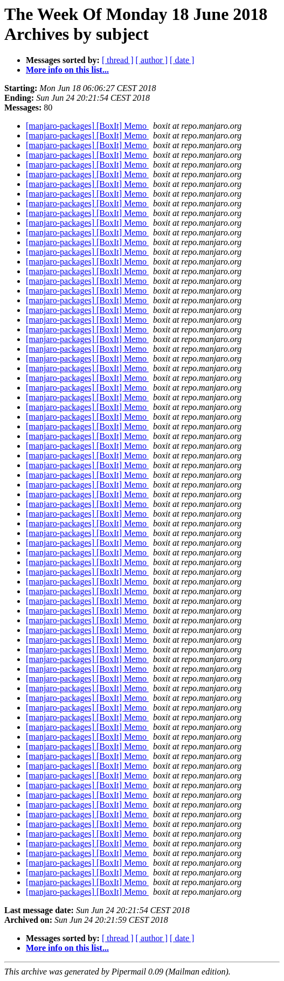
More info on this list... (67, 69)
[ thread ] (118, 60)
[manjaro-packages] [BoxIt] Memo (87, 125)
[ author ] (152, 60)
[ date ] (182, 60)
